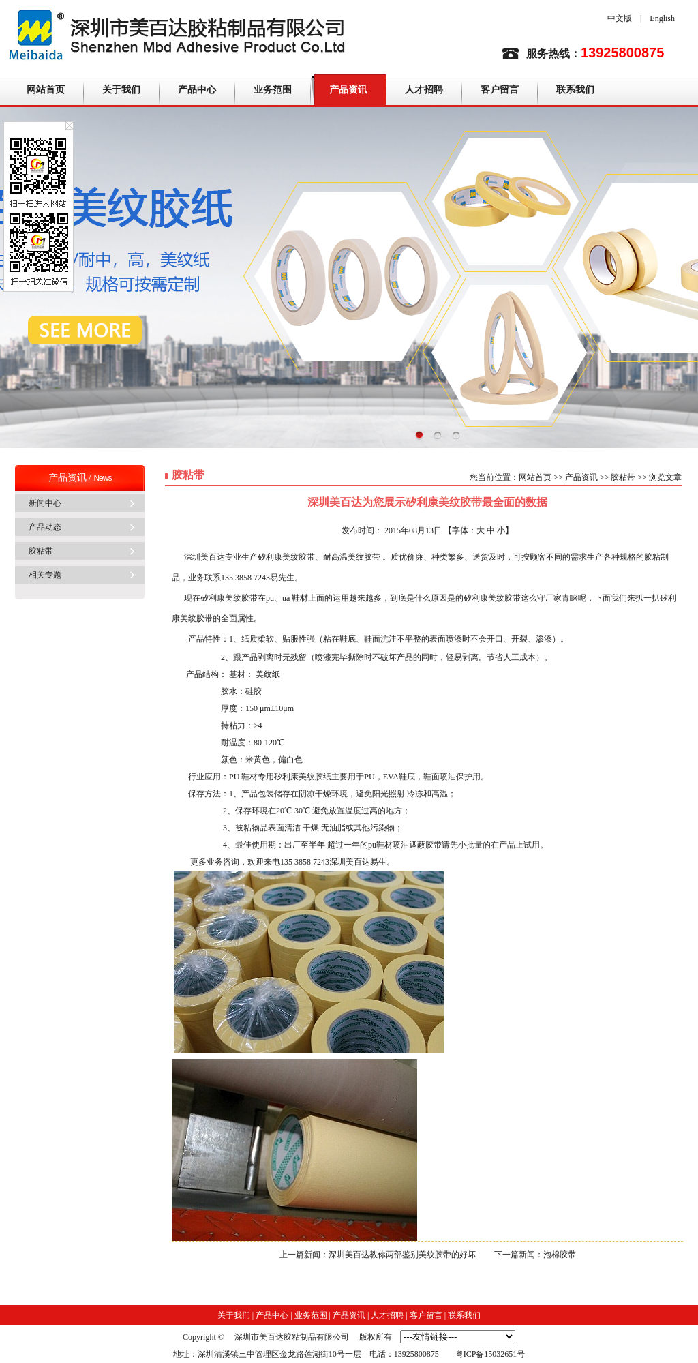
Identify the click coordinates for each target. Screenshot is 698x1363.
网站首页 (46, 90)
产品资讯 (348, 90)
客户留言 (500, 90)
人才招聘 (424, 90)
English (662, 18)
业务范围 (273, 90)
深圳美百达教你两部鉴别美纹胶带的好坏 (402, 1254)
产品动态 (45, 527)
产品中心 (197, 90)
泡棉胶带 (559, 1254)
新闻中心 (45, 503)
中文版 (619, 18)
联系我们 (575, 90)
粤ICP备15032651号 (490, 1354)
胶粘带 (41, 551)
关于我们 (121, 90)
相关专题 (45, 575)
